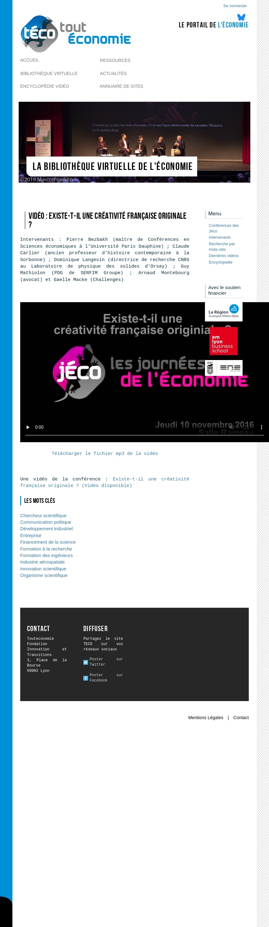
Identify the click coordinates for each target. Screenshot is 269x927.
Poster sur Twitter (106, 662)
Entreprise (30, 535)
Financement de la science (48, 542)
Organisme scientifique (43, 575)
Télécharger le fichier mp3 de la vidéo (105, 453)
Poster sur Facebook (106, 678)
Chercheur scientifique (43, 515)
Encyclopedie (221, 262)
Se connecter (235, 5)
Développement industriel (46, 528)
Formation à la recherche (46, 548)
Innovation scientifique (43, 568)
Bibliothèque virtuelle (49, 73)
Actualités (113, 73)
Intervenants (220, 237)
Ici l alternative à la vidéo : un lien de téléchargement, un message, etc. (144, 372)
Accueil (29, 60)
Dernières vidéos (224, 255)
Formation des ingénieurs (46, 555)
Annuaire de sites (121, 86)
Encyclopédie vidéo (44, 86)
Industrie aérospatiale (42, 561)
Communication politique (45, 522)
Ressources (115, 60)
